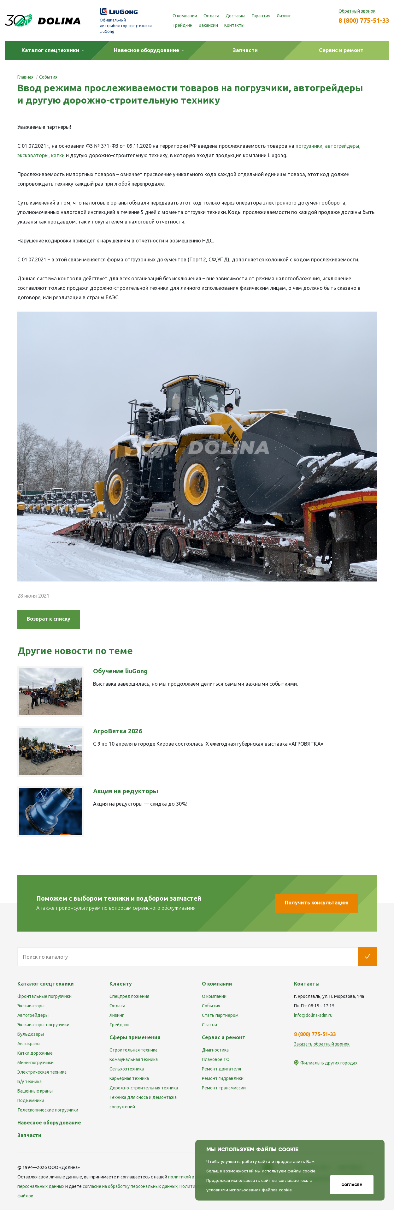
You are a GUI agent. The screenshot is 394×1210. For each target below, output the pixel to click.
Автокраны (28, 1043)
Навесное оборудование (49, 1122)
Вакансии (208, 25)
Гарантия (261, 15)
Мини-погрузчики (35, 1062)
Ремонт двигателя (221, 1068)
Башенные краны (35, 1091)
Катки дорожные (35, 1053)
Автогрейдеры (33, 1015)
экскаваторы (33, 155)
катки (58, 155)
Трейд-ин (182, 25)
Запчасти (29, 1135)
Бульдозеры (30, 1034)
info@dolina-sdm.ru (313, 1015)
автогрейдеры (342, 146)
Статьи (209, 1024)
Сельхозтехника (126, 1068)
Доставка (235, 15)
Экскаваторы (30, 1005)
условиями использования (233, 1190)
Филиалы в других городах (328, 1062)
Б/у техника (29, 1081)
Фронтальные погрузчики (44, 996)
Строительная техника (133, 1049)
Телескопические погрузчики (47, 1109)
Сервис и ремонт (223, 1037)
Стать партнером (220, 1015)
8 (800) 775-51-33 (363, 20)
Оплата (211, 15)
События (211, 1005)
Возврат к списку (48, 619)
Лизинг (284, 15)
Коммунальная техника (133, 1059)
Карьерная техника (129, 1078)
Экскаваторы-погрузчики (43, 1024)
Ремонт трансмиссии (224, 1087)
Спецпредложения (129, 996)
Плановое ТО (216, 1059)
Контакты (234, 25)
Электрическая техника (42, 1072)
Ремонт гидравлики (223, 1078)
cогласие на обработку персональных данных (130, 1186)
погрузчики (309, 146)
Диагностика (215, 1049)
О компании (185, 15)
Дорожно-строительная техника (143, 1087)
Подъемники (30, 1100)
